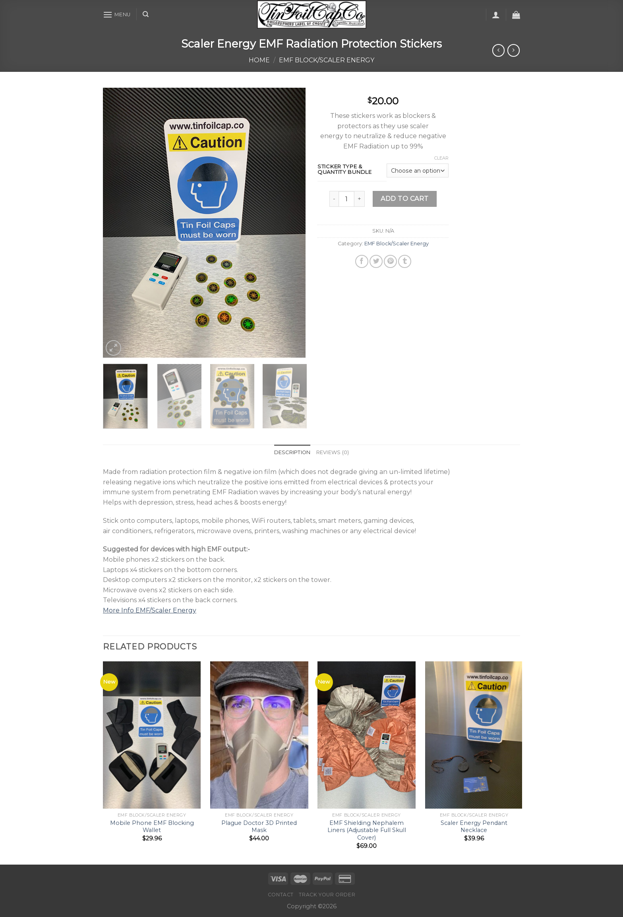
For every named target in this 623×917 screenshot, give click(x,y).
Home (259, 60)
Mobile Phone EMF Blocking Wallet (152, 826)
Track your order (327, 895)
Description (292, 452)
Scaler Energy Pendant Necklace (474, 826)
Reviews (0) (332, 452)
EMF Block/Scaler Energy (326, 60)
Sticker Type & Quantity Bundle (344, 169)
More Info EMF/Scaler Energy (149, 610)
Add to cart (404, 198)
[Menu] (117, 14)
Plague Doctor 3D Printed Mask (259, 826)
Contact (281, 895)
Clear (441, 158)
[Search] (146, 14)
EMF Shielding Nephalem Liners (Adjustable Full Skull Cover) (366, 830)
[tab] (292, 452)
